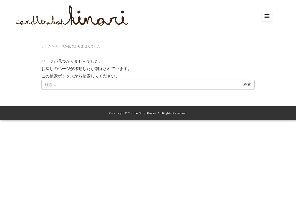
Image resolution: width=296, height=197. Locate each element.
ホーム (46, 46)
